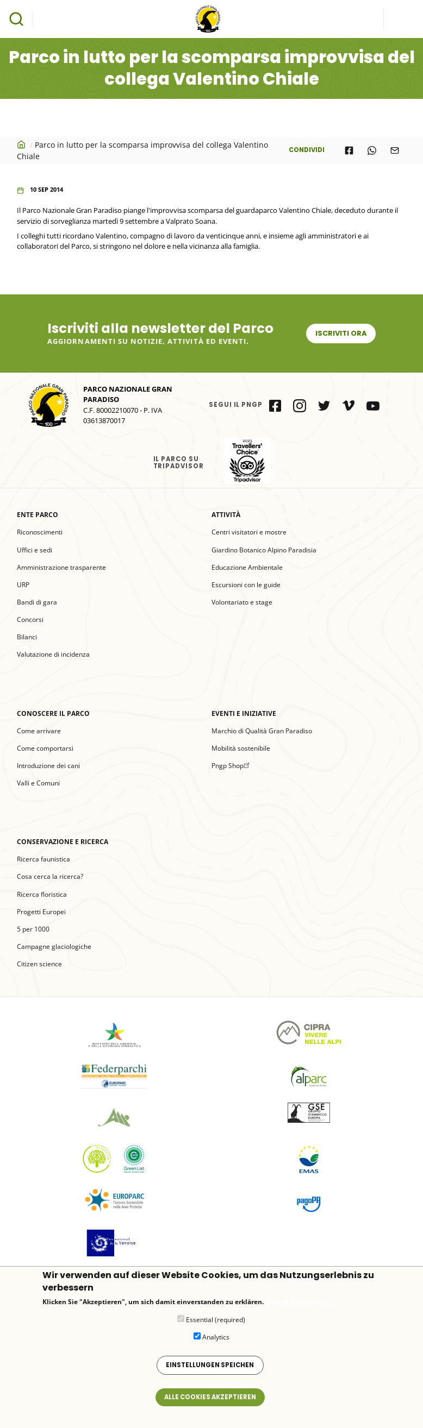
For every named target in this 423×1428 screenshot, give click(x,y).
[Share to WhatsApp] (372, 150)
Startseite (22, 144)
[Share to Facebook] (349, 150)
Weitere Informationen (299, 1307)
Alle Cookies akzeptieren (210, 1402)
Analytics (215, 1342)
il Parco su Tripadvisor (247, 461)
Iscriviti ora (341, 333)
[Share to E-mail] (394, 150)
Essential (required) (215, 1325)
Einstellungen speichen (210, 1370)
